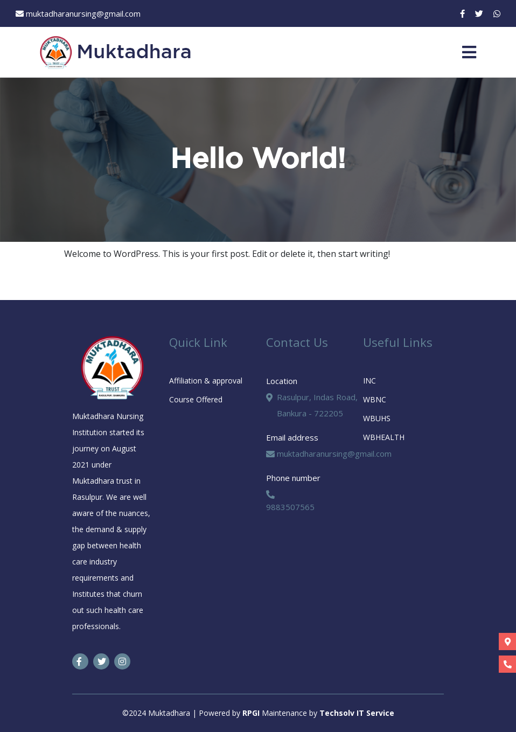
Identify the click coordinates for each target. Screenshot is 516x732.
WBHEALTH (384, 437)
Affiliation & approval (205, 380)
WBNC (374, 399)
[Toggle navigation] (469, 52)
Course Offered (195, 399)
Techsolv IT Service (356, 713)
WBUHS (377, 418)
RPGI (252, 713)
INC (369, 380)
